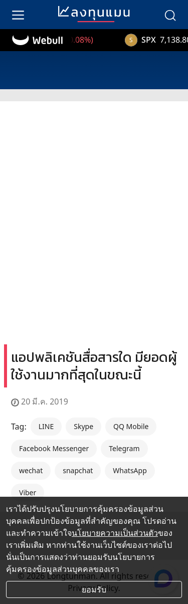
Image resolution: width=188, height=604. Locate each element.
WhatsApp (129, 470)
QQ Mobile (130, 426)
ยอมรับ (94, 589)
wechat (31, 470)
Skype (83, 426)
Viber (27, 492)
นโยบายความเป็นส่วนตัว (115, 532)
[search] (170, 14)
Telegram (124, 448)
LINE (46, 426)
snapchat (78, 470)
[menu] (18, 14)
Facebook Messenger (54, 448)
